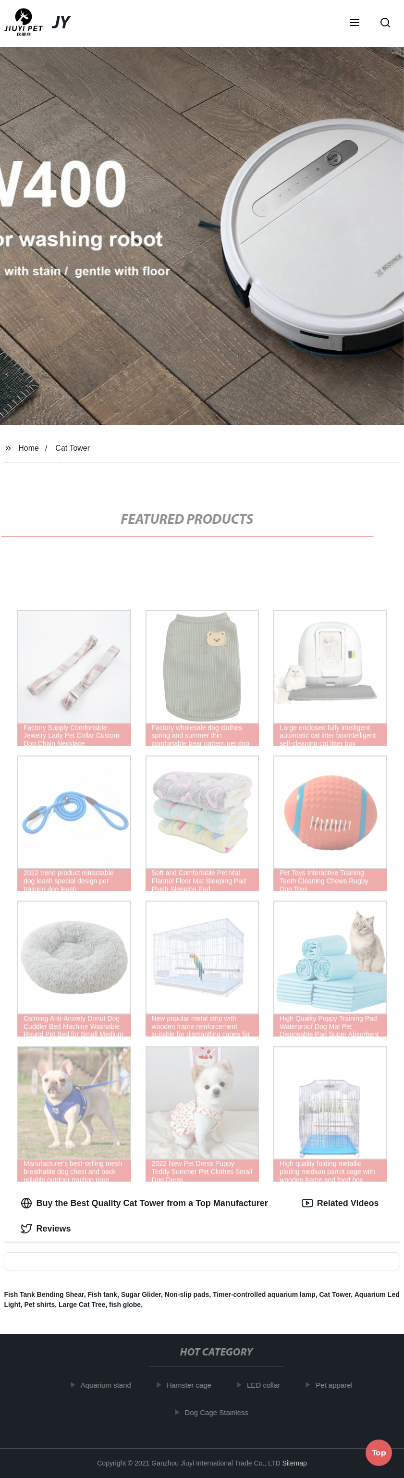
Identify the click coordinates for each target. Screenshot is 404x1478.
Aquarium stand (109, 1385)
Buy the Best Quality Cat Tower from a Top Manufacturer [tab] (144, 1203)
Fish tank (102, 1294)
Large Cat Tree (82, 1304)
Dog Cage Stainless (220, 1412)
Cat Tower (72, 448)
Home (28, 448)
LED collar (266, 1385)
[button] (354, 23)
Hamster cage (192, 1385)
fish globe (125, 1304)
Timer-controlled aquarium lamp (264, 1294)
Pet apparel (337, 1385)
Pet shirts (39, 1304)
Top (379, 1452)
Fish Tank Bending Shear (44, 1294)
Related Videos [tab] (340, 1203)
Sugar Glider (141, 1294)
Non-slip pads (187, 1294)
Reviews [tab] (46, 1228)
